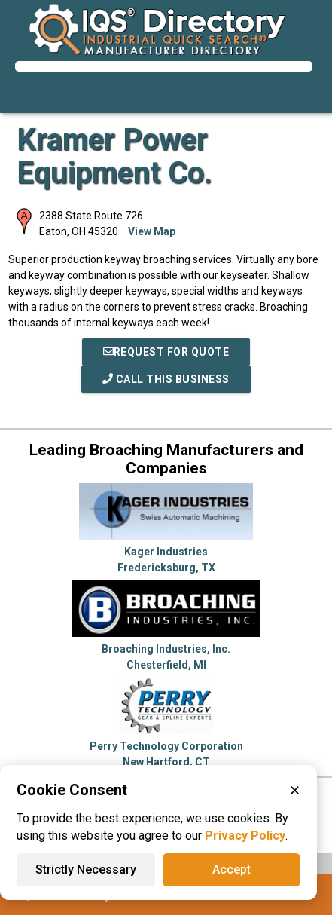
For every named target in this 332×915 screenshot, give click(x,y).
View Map (151, 231)
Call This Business (166, 379)
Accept (231, 869)
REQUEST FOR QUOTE (166, 352)
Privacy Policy (245, 835)
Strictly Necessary (85, 869)
